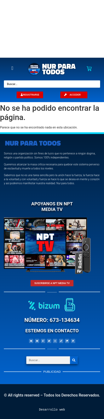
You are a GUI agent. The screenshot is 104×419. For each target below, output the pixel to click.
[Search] (74, 360)
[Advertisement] (52, 29)
